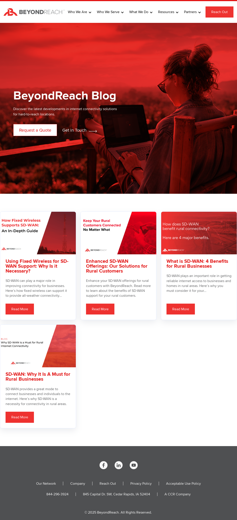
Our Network (46, 483)
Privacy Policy (141, 483)
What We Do (138, 12)
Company (77, 483)
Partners (190, 12)
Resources (166, 12)
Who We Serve (108, 12)
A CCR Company (178, 494)
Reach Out (219, 11)
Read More (19, 309)
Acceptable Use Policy (183, 483)
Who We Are (77, 12)
